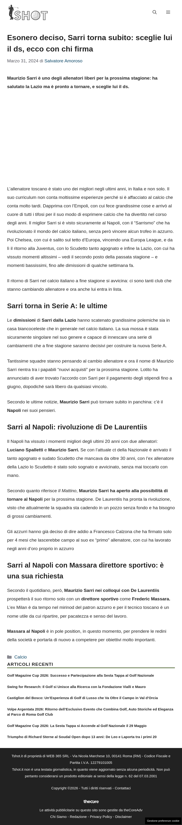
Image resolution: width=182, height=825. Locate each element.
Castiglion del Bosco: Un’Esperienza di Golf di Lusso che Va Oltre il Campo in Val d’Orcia (82, 698)
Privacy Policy (101, 817)
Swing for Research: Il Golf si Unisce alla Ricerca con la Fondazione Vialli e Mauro (76, 687)
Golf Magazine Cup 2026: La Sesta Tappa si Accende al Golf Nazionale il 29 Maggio (76, 726)
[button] (154, 12)
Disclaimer (123, 817)
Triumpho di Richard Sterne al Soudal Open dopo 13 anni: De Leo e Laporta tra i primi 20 (82, 737)
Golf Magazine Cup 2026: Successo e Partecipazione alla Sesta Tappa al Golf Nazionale (80, 675)
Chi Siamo (58, 817)
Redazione (78, 817)
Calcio (20, 656)
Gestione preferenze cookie (163, 820)
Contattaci (123, 788)
